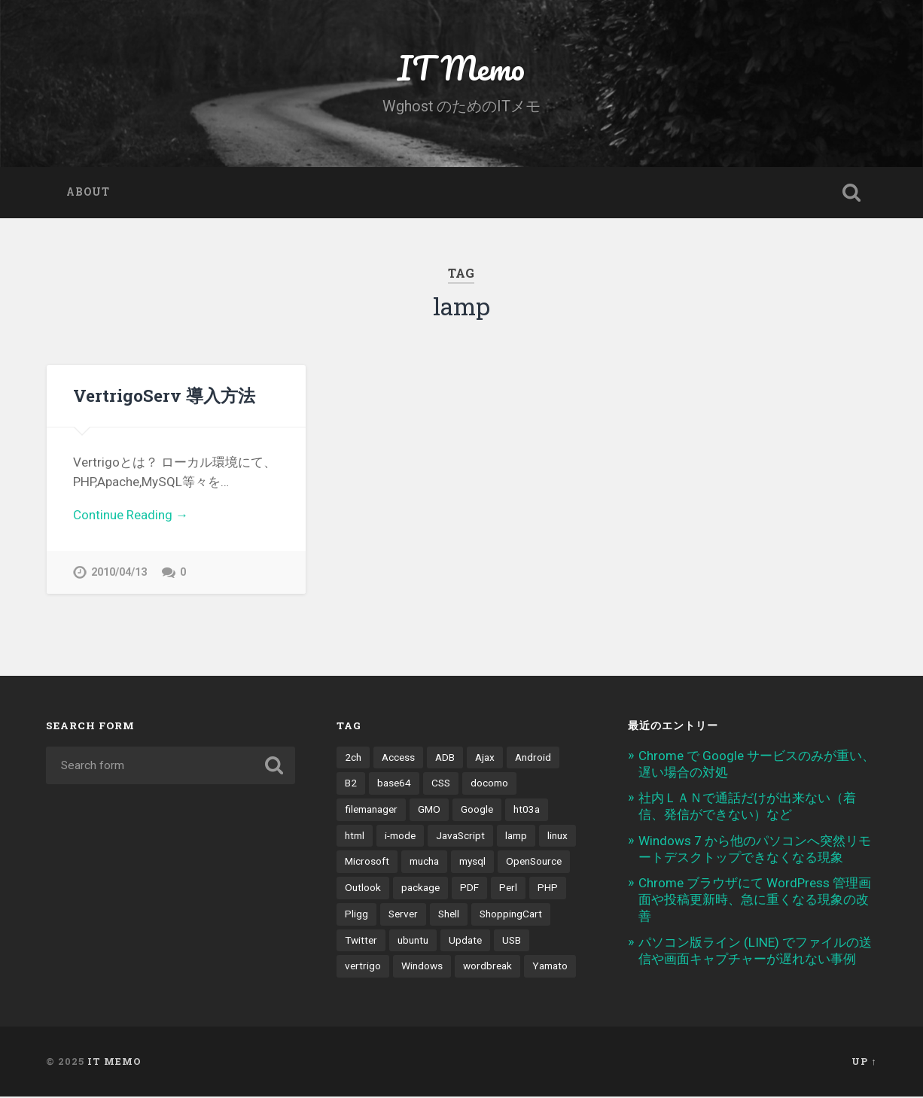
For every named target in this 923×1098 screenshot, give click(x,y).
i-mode (400, 838)
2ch (353, 759)
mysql (472, 864)
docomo (489, 786)
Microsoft (367, 864)
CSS (440, 786)
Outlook (363, 890)
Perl (508, 890)
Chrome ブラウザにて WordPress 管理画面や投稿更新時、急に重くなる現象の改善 (754, 901)
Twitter (361, 942)
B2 (351, 786)
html (354, 838)
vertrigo (363, 968)
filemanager (371, 811)
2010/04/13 (119, 572)
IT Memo (461, 67)
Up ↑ (863, 1063)
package (420, 890)
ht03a (526, 811)
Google (477, 811)
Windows (422, 968)
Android (533, 759)
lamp (516, 838)
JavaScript (460, 838)
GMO (429, 811)
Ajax (485, 759)
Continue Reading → (130, 514)
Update (465, 942)
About (88, 192)
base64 (394, 786)
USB (511, 942)
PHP (548, 890)
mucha (424, 864)
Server (403, 916)
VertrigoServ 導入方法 (164, 395)
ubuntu (413, 942)
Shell (448, 916)
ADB (445, 759)
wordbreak (487, 968)
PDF (469, 890)
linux (557, 838)
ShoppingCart (511, 916)
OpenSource (534, 864)
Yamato (550, 968)
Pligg (356, 916)
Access (398, 759)
